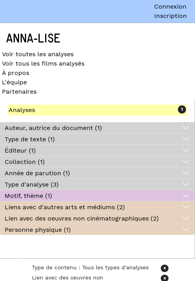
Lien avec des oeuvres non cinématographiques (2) (82, 218)
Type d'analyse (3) (32, 184)
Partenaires (19, 91)
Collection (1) (25, 161)
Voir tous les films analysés (43, 63)
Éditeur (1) (20, 150)
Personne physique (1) (38, 229)
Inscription (170, 16)
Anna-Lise (33, 38)
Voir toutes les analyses (38, 54)
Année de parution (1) (37, 173)
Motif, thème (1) (28, 195)
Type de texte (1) (30, 139)
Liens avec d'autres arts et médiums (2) (65, 207)
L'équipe (14, 82)
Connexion (170, 6)
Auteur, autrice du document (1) (53, 128)
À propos (15, 72)
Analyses (22, 110)
